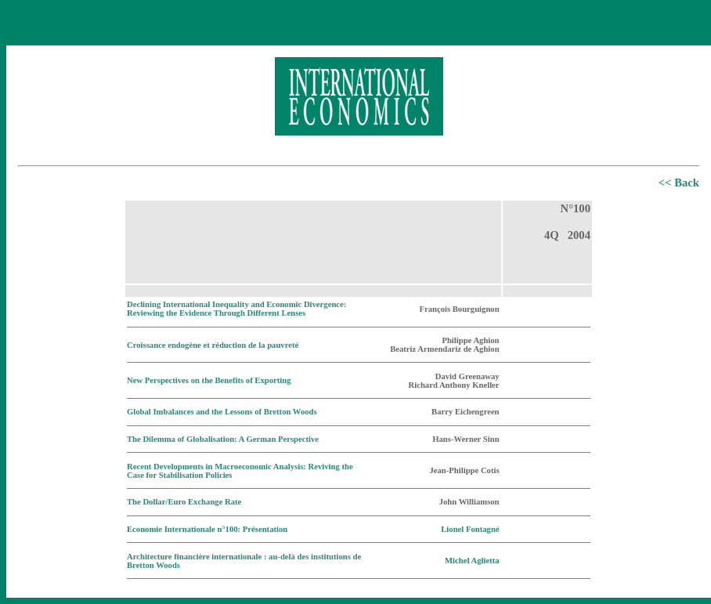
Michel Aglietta (472, 560)
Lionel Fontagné (470, 529)
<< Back (679, 182)
